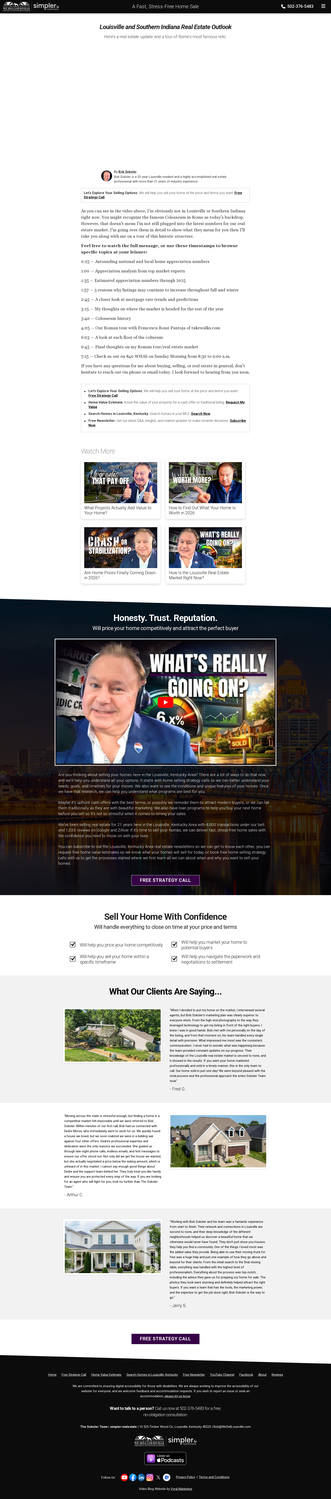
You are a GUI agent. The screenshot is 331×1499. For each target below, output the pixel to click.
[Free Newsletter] (194, 1374)
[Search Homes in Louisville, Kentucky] (152, 1374)
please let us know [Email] (177, 1396)
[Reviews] (277, 1374)
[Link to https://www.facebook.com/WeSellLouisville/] (133, 1477)
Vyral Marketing (181, 1489)
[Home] (30, 6)
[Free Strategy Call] (74, 1374)
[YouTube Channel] (222, 1374)
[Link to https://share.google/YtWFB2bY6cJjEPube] (166, 1477)
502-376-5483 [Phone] (297, 6)
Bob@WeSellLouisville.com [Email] (232, 1427)
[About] (262, 1374)
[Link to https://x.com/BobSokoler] (158, 1477)
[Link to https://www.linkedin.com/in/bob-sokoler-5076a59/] (141, 1477)
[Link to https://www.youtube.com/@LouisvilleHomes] (124, 1477)
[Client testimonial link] (112, 1035)
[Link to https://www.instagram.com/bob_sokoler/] (149, 1477)
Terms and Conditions (214, 1477)
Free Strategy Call (103, 396)
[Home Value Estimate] (106, 1374)
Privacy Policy (185, 1477)
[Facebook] (246, 1374)
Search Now (200, 414)
